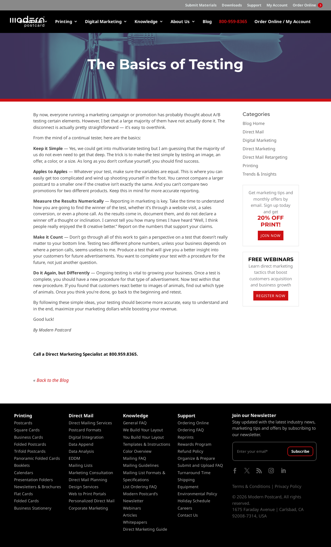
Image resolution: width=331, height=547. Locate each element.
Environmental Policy (197, 493)
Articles (130, 515)
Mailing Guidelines (141, 465)
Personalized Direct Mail (92, 500)
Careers (185, 508)
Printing (63, 21)
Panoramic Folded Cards (37, 458)
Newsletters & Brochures (37, 486)
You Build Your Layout (143, 437)
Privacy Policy (288, 486)
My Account (277, 5)
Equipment (188, 486)
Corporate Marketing (88, 508)
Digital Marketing (103, 21)
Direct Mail (30, 21)
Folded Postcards (30, 444)
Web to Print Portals (87, 493)
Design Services (84, 486)
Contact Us (188, 515)
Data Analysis (81, 451)
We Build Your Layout (143, 429)
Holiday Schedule (194, 500)
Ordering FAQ (191, 429)
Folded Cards (26, 500)
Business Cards (28, 437)
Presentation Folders (33, 479)
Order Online (308, 5)
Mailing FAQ (134, 458)
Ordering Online (193, 422)
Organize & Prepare (196, 458)
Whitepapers (135, 522)
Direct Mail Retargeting (265, 157)
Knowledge (146, 21)
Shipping (186, 479)
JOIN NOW (271, 235)
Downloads (232, 5)
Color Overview (137, 451)
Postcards (23, 422)
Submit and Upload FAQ (200, 465)
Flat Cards (23, 493)
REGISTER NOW (270, 295)
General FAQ (135, 422)
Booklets (22, 465)
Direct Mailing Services (90, 422)
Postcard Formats (85, 429)
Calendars (23, 472)
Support (254, 5)
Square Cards (27, 429)
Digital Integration (86, 437)
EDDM (74, 458)
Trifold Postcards (30, 451)
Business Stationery (32, 508)
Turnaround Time (194, 472)
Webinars (132, 508)
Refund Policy (190, 451)
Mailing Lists (81, 465)
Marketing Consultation (91, 472)
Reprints (186, 437)
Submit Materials (201, 5)
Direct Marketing (259, 148)
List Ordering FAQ (140, 486)
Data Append (81, 444)
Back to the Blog (53, 380)
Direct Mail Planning (88, 479)
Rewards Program (194, 444)
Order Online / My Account (282, 21)
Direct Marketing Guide (145, 529)
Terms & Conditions (251, 486)
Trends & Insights (259, 174)
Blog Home (254, 123)
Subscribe (300, 451)
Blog (207, 21)
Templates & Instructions (146, 444)
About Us (180, 21)
